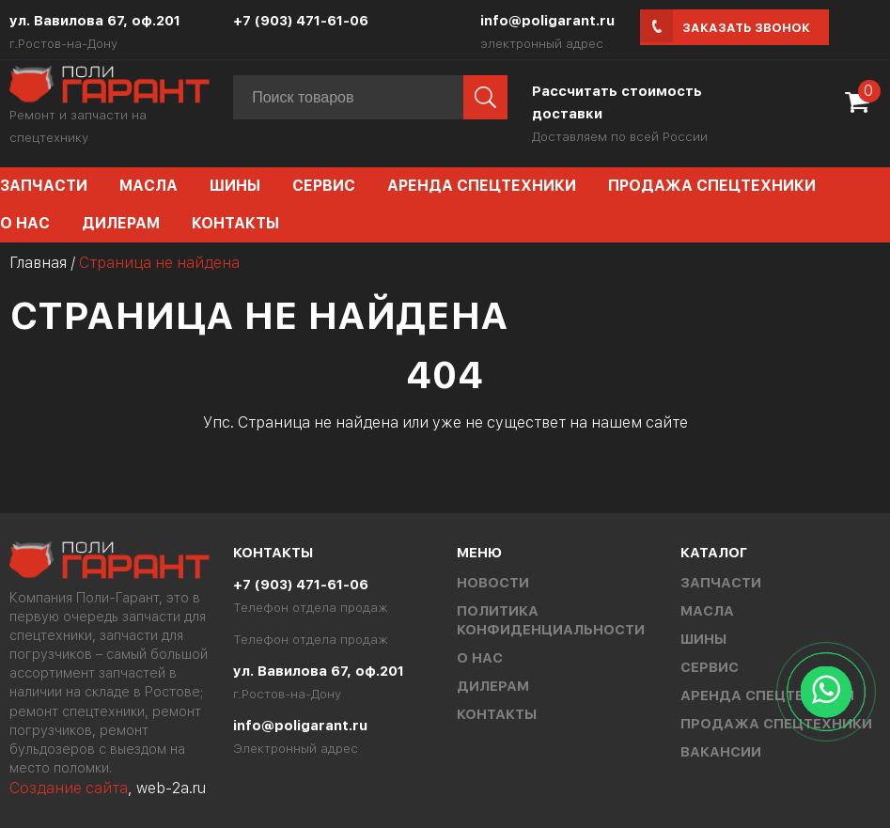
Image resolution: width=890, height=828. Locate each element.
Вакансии (720, 751)
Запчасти (720, 582)
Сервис (323, 186)
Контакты (235, 223)
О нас (480, 657)
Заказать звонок (746, 28)
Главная (38, 263)
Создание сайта (68, 788)
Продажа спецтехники (712, 186)
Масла (148, 186)
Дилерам (121, 223)
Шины (235, 186)
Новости (493, 582)
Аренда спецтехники (481, 186)
